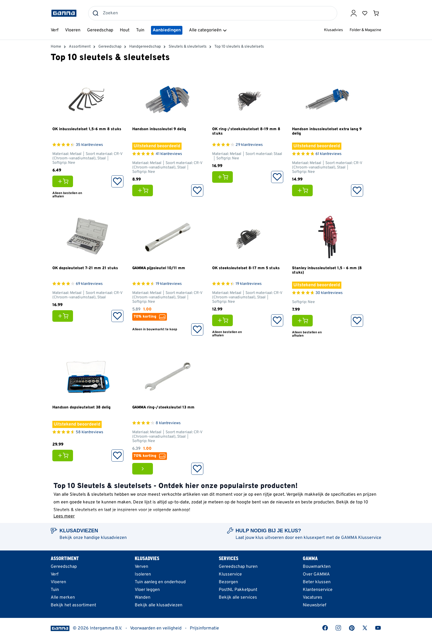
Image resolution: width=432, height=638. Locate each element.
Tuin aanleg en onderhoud (160, 582)
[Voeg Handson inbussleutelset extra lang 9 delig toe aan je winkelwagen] (303, 190)
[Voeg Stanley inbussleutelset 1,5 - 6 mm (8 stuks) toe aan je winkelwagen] (303, 320)
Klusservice (230, 574)
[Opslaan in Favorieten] (117, 181)
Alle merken (63, 597)
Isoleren (143, 574)
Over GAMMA (316, 574)
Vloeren (58, 582)
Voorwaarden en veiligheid (156, 628)
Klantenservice (318, 590)
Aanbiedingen (167, 30)
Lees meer (64, 516)
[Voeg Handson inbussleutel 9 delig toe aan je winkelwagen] (144, 190)
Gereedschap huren (238, 566)
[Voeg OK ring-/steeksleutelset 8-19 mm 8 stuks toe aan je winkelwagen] (224, 177)
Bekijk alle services (238, 597)
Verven (141, 566)
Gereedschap (64, 566)
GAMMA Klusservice (361, 538)
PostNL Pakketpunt (238, 590)
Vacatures (312, 597)
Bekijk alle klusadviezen (158, 605)
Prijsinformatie (204, 628)
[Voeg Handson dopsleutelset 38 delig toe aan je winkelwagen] (64, 455)
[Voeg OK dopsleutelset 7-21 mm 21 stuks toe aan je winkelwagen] (64, 316)
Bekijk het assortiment (73, 605)
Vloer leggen (147, 590)
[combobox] (212, 13)
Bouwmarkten (317, 566)
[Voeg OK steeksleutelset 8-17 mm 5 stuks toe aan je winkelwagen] (224, 320)
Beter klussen (317, 582)
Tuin (55, 590)
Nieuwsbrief (314, 605)
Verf (54, 574)
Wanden (142, 597)
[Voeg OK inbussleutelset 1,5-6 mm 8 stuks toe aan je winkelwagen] (64, 181)
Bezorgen (228, 582)
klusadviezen (114, 538)
